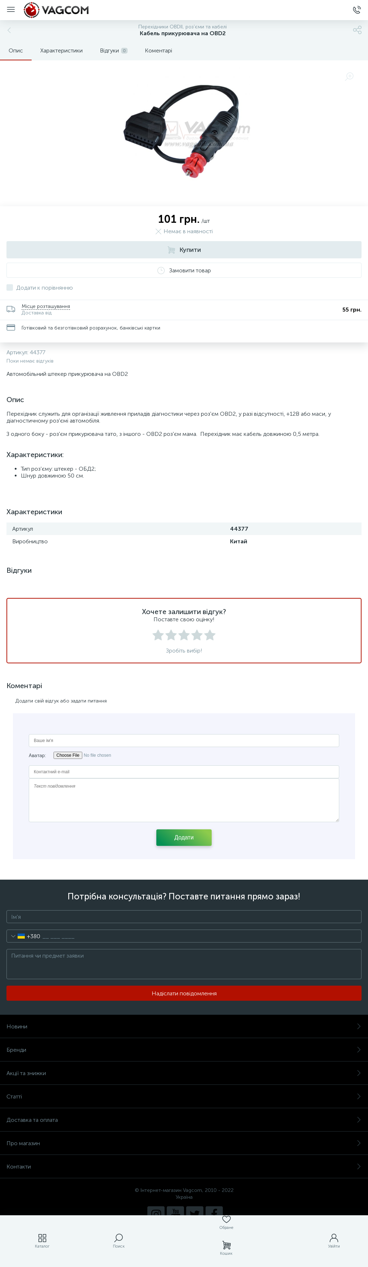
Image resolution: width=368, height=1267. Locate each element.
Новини (184, 1026)
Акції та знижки (184, 1073)
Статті (184, 1096)
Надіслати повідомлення (184, 993)
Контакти (184, 1166)
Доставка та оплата (184, 1119)
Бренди (184, 1049)
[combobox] (23, 936)
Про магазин (184, 1143)
